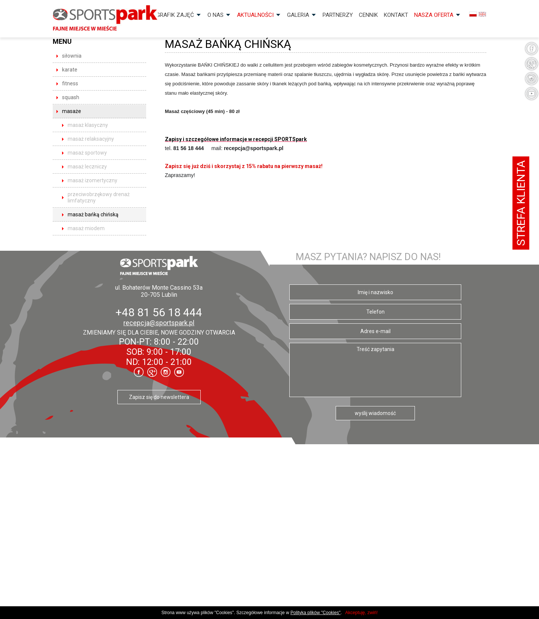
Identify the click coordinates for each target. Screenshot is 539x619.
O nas (215, 15)
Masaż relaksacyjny (91, 139)
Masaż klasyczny (88, 125)
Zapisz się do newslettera (159, 397)
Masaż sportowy (87, 153)
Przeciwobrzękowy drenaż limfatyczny (99, 197)
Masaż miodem (86, 228)
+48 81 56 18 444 (159, 312)
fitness (70, 83)
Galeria (298, 15)
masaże (71, 111)
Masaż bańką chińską (93, 214)
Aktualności (255, 15)
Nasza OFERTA (433, 15)
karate (69, 70)
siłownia (71, 56)
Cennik (368, 15)
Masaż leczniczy (87, 167)
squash (70, 97)
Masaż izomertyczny (92, 180)
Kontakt (396, 15)
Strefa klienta (520, 203)
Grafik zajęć (175, 15)
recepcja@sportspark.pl (158, 323)
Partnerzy (338, 15)
